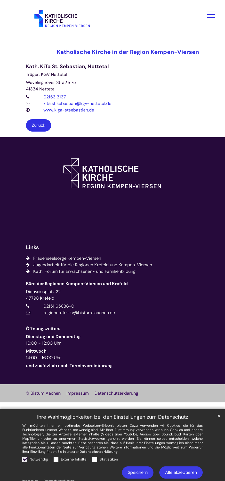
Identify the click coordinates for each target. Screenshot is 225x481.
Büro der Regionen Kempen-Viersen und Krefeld (77, 284)
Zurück (38, 125)
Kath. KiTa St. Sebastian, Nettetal (67, 66)
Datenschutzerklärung (99, 464)
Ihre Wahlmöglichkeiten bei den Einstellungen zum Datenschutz (112, 429)
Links (32, 247)
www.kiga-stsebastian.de (68, 110)
